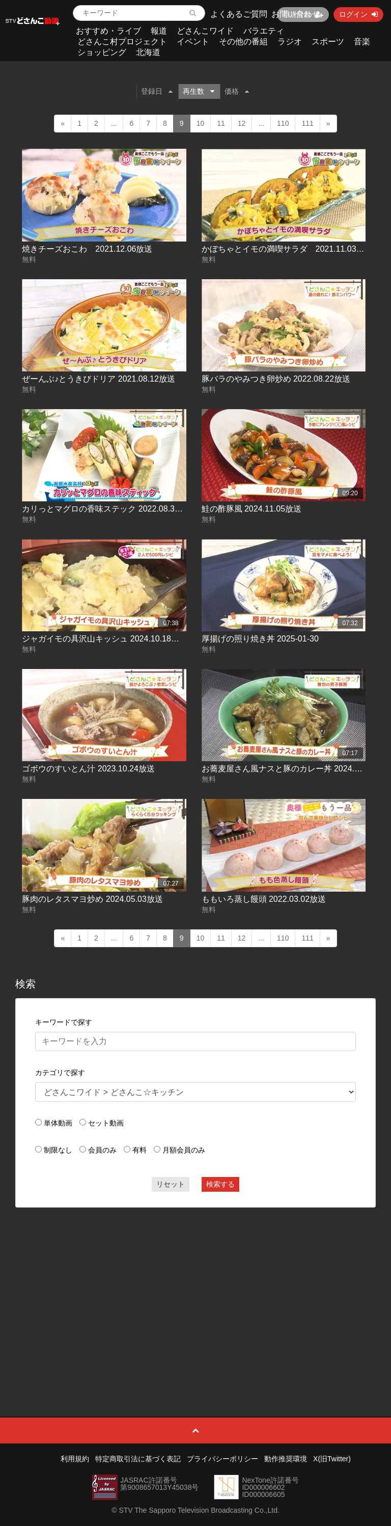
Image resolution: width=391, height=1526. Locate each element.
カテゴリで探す (60, 1072)
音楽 (362, 41)
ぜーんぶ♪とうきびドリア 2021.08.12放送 (98, 378)
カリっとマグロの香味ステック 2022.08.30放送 (109, 508)
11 (221, 123)
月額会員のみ (183, 1150)
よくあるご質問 (238, 14)
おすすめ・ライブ (108, 30)
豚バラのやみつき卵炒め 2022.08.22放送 (276, 378)
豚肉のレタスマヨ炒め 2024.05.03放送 (92, 899)
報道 (159, 30)
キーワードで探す (63, 1022)
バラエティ (263, 30)
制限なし (58, 1150)
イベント (193, 41)
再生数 (198, 91)
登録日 (157, 91)
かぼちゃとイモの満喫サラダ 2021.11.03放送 (287, 249)
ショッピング (101, 52)
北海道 (148, 52)
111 (307, 123)
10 (201, 123)
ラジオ (289, 41)
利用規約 (75, 1459)
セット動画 (106, 1123)
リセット (170, 1184)
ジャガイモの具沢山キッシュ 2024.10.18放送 (104, 638)
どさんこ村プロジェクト (122, 41)
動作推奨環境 (285, 1459)
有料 (139, 1150)
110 (283, 123)
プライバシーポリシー (222, 1459)
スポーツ (328, 41)
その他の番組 (243, 41)
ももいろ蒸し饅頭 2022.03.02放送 (264, 899)
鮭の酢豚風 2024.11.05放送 (252, 508)
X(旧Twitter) (332, 1459)
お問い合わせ (295, 14)
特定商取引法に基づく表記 (138, 1459)
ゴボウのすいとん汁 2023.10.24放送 (88, 768)
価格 (237, 91)
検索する (220, 1184)
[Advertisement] (196, 1289)
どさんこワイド (205, 30)
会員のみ (102, 1150)
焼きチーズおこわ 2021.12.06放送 (87, 249)
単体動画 (58, 1123)
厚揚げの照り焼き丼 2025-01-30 (260, 638)
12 (242, 123)
